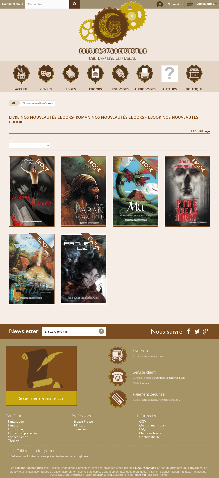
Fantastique (16, 421)
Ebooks (95, 89)
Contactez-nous (12, 4)
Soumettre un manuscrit (41, 398)
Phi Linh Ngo (140, 475)
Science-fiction (18, 437)
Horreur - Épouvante (22, 433)
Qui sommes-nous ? (152, 425)
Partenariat (81, 429)
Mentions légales (151, 433)
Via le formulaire (142, 383)
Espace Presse (83, 421)
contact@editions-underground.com (165, 377)
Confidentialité (149, 437)
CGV (142, 421)
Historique (15, 429)
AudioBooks (144, 89)
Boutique (194, 89)
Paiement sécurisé (149, 394)
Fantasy (13, 425)
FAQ (142, 429)
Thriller (13, 441)
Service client (144, 372)
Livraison (140, 350)
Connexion (175, 4)
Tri (10, 139)
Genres (46, 89)
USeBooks (120, 89)
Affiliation (80, 425)
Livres (71, 89)
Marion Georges (104, 475)
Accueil (21, 89)
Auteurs (169, 89)
